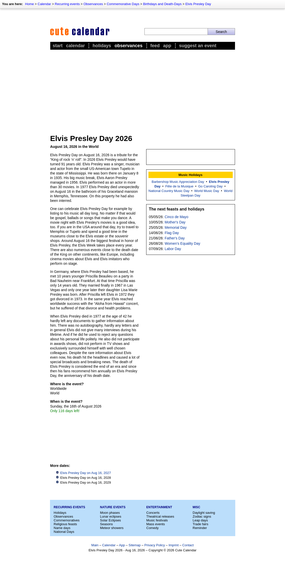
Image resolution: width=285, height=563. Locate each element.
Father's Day (175, 238)
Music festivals (157, 520)
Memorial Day (176, 227)
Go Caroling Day (210, 186)
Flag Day (172, 233)
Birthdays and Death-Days (162, 4)
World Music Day (206, 191)
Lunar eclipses (110, 516)
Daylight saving (204, 513)
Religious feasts (65, 524)
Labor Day (173, 249)
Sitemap (135, 545)
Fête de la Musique (179, 186)
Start (58, 45)
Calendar (44, 4)
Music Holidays (190, 175)
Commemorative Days (123, 4)
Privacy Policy (154, 545)
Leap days (200, 520)
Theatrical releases (160, 516)
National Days (64, 532)
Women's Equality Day (182, 243)
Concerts (153, 513)
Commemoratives (67, 520)
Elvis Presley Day (198, 4)
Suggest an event (197, 45)
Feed (155, 45)
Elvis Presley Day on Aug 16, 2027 (85, 473)
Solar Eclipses (110, 520)
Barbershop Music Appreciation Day (178, 182)
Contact (188, 545)
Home (29, 4)
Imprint (174, 545)
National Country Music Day (168, 191)
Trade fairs (200, 524)
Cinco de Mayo (176, 217)
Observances (93, 4)
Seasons (106, 524)
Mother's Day (175, 222)
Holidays (102, 45)
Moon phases (110, 513)
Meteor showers (111, 528)
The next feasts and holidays (177, 209)
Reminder (200, 528)
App (167, 45)
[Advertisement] (142, 89)
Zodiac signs (202, 516)
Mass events (155, 524)
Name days (62, 528)
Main (94, 545)
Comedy (152, 528)
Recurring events (67, 4)
